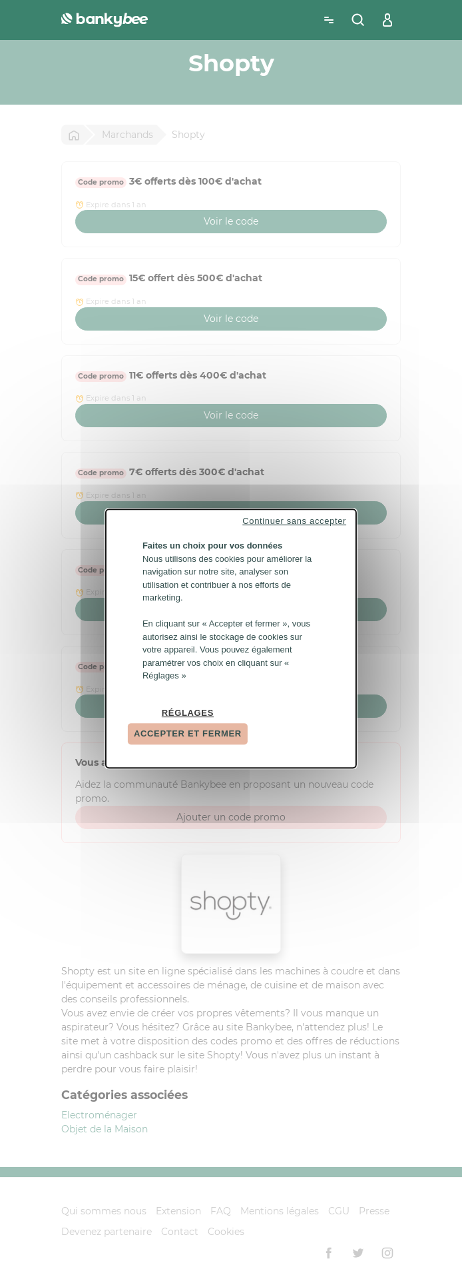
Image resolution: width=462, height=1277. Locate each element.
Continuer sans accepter (294, 521)
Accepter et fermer (188, 733)
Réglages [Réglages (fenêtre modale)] (188, 713)
